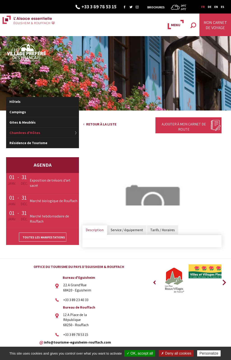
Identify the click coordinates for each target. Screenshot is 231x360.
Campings (17, 112)
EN (216, 7)
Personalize (208, 353)
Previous (154, 281)
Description (95, 230)
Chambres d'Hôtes (24, 132)
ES (222, 7)
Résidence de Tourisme (28, 143)
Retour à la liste (101, 124)
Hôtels (15, 101)
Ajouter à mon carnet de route (184, 127)
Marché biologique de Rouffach (53, 200)
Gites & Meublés (22, 122)
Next (222, 281)
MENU (175, 25)
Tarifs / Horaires (162, 230)
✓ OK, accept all (140, 353)
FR (203, 7)
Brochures (156, 7)
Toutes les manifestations (44, 237)
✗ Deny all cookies (176, 353)
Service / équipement (127, 230)
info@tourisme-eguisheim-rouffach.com (77, 342)
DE (209, 7)
